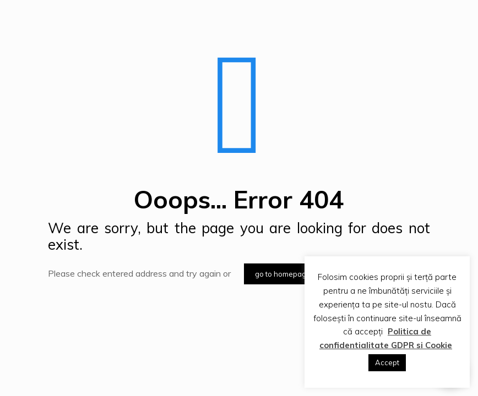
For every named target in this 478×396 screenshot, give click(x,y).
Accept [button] (387, 362)
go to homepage (283, 274)
